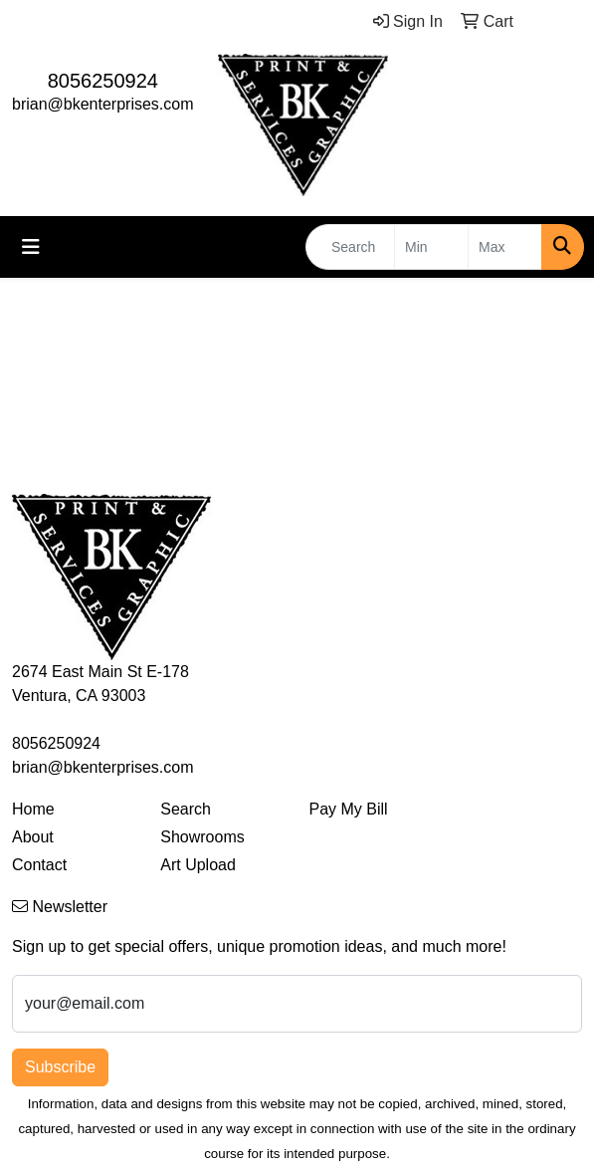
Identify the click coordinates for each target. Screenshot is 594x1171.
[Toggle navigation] (31, 247)
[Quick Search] (350, 247)
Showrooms (202, 836)
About (33, 836)
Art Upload (198, 864)
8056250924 (103, 81)
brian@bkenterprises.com (103, 104)
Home (33, 809)
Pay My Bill (348, 809)
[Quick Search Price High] (505, 247)
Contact (39, 864)
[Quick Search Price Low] (431, 247)
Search (185, 809)
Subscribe (60, 1066)
